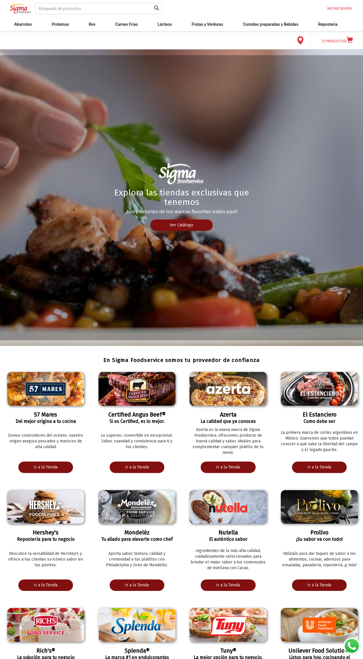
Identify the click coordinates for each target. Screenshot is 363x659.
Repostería (328, 24)
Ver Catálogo (181, 225)
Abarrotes (23, 24)
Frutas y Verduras (207, 24)
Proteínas (60, 24)
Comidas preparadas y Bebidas (270, 24)
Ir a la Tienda (46, 467)
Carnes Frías (126, 24)
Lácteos (164, 24)
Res (92, 24)
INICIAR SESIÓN (339, 9)
